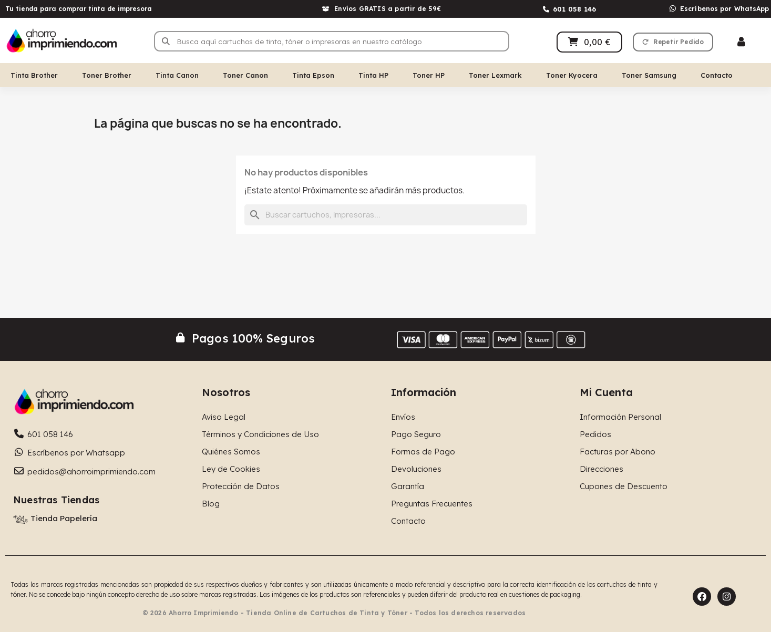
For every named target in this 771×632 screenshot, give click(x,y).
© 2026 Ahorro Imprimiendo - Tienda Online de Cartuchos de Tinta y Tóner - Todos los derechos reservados (334, 613)
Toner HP (429, 75)
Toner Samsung (649, 75)
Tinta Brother (34, 75)
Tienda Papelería (63, 518)
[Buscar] (385, 214)
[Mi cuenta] (741, 41)
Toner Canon (245, 75)
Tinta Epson (313, 75)
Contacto (717, 75)
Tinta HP (373, 75)
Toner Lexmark (495, 75)
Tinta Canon (177, 75)
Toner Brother (106, 75)
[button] (673, 42)
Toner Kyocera (572, 75)
